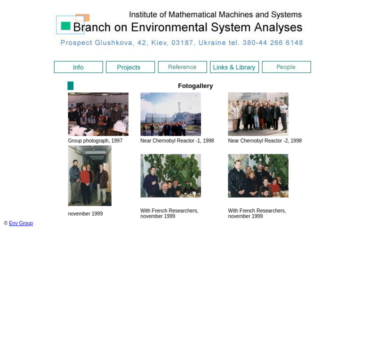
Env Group (21, 223)
